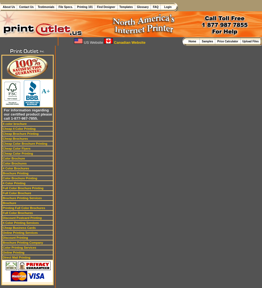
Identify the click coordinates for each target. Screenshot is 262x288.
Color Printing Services (19, 247)
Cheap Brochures (15, 138)
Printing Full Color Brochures (24, 208)
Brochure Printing (16, 173)
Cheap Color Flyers (17, 148)
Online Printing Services (20, 232)
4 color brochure (15, 123)
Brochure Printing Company (23, 242)
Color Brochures (15, 163)
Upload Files (250, 41)
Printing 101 (85, 7)
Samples (207, 41)
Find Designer (106, 7)
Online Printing (13, 252)
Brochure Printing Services (22, 198)
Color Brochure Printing (20, 178)
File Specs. (66, 7)
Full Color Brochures (18, 213)
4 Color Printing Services (21, 222)
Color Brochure (14, 158)
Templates (126, 7)
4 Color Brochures (16, 168)
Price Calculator (227, 41)
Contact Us (26, 7)
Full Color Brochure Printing (23, 188)
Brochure (9, 203)
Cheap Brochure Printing (21, 133)
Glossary (143, 7)
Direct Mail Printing (16, 257)
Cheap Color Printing (18, 153)
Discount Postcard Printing (22, 218)
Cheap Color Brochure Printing (25, 143)
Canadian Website (124, 42)
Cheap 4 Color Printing (19, 128)
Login (167, 7)
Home (193, 41)
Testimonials (46, 7)
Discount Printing (15, 237)
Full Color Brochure (17, 193)
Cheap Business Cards (19, 227)
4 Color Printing (14, 183)
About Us (9, 7)
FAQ (156, 7)
